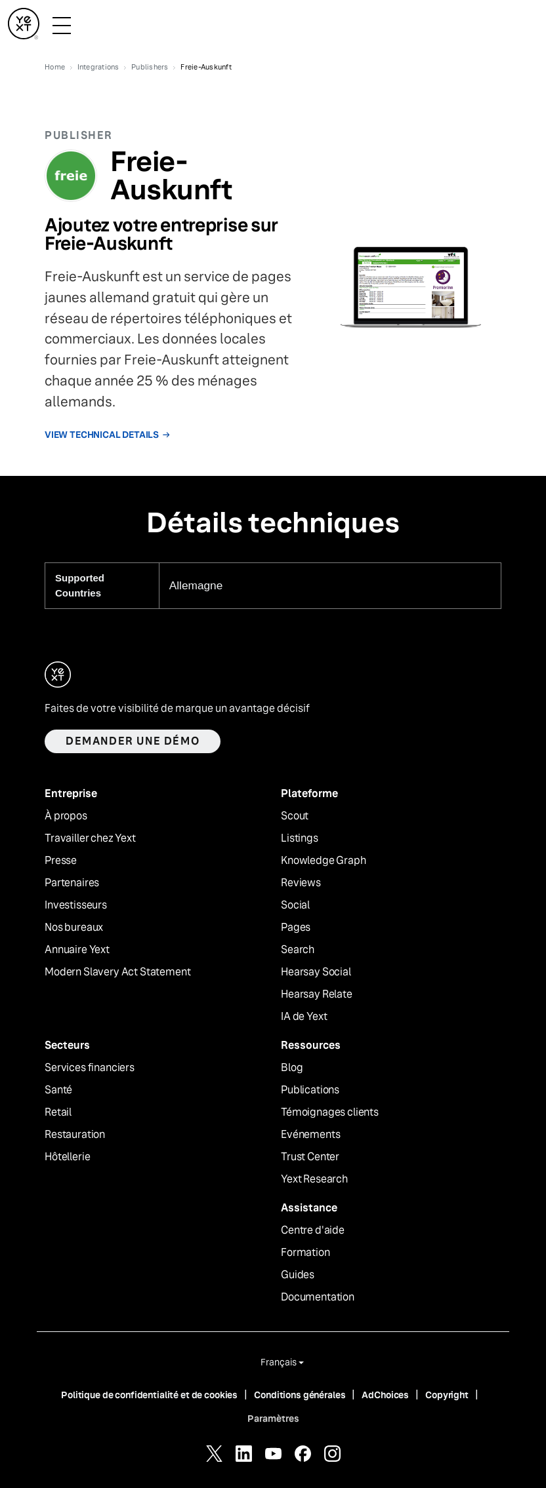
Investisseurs (76, 905)
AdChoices (385, 1395)
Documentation (317, 1297)
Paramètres (273, 1418)
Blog (292, 1067)
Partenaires (72, 883)
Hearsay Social (316, 972)
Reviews (301, 883)
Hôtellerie (67, 1157)
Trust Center (310, 1157)
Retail (58, 1112)
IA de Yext (304, 1016)
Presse (61, 860)
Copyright (447, 1395)
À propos (66, 816)
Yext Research (314, 1179)
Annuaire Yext (77, 949)
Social (295, 905)
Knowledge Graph (323, 860)
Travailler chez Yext (90, 838)
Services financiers (90, 1067)
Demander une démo (133, 741)
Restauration (75, 1134)
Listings (299, 838)
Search (297, 949)
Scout (294, 816)
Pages (295, 927)
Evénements (310, 1134)
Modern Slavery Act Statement (118, 972)
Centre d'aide (313, 1230)
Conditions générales (299, 1395)
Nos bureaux (74, 927)
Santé (58, 1090)
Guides (297, 1275)
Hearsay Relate (316, 994)
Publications (310, 1090)
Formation (305, 1252)
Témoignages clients (330, 1112)
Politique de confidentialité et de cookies (149, 1395)
